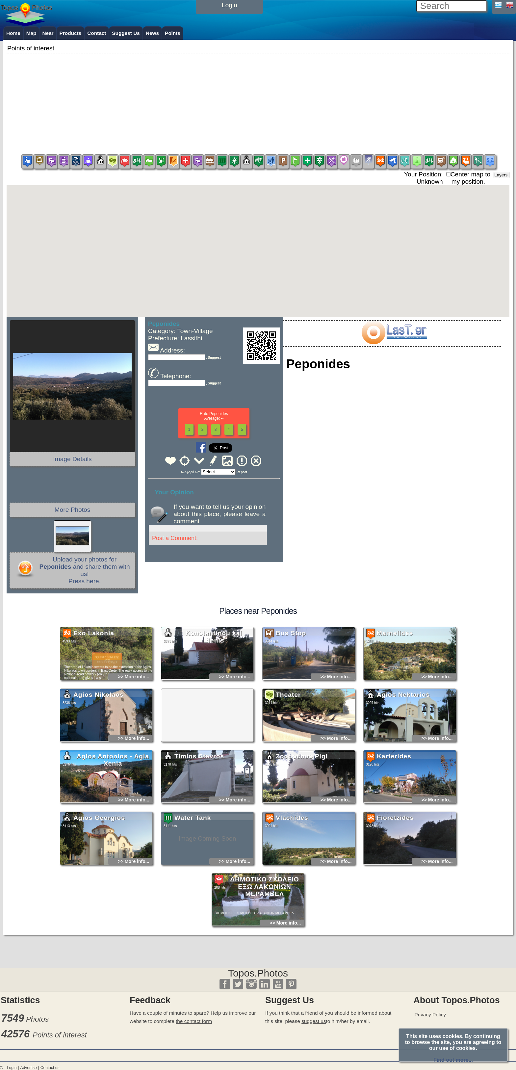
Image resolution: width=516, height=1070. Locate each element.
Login (12, 1067)
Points (172, 33)
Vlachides (292, 880)
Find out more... (453, 1060)
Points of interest (60, 1035)
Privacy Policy (430, 1014)
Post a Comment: (175, 538)
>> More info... (133, 740)
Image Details (72, 459)
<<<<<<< (218, 472)
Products (71, 33)
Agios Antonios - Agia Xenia (113, 823)
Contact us (50, 1067)
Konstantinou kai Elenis (214, 700)
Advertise (28, 1067)
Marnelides (395, 696)
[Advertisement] (258, 102)
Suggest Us (126, 33)
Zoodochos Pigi (302, 819)
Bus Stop (291, 696)
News (152, 33)
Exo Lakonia (93, 696)
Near (47, 33)
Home (13, 33)
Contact (96, 33)
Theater (288, 757)
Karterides (394, 819)
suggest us (313, 1021)
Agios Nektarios (403, 757)
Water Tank (192, 880)
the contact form (194, 1021)
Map (31, 33)
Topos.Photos (258, 973)
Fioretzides (395, 880)
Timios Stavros (199, 819)
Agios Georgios (99, 880)
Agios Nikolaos (98, 757)
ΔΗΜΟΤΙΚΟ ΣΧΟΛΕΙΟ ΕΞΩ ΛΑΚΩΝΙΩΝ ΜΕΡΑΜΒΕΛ (264, 949)
